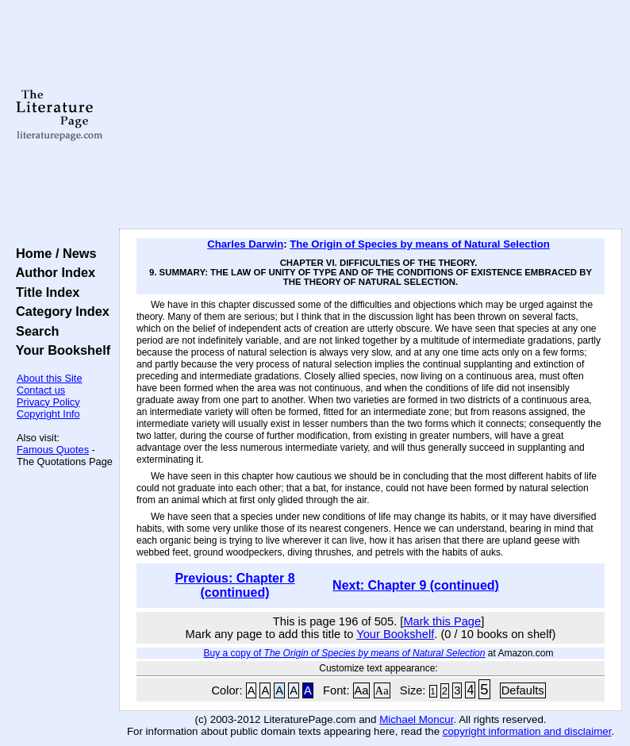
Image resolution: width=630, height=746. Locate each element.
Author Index (52, 272)
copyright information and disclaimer (527, 731)
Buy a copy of (345, 653)
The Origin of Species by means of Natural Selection (420, 244)
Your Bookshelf (59, 350)
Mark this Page (442, 621)
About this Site (50, 378)
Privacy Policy (48, 402)
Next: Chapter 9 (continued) (415, 585)
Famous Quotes (53, 450)
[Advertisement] (371, 115)
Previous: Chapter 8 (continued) (234, 585)
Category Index (59, 311)
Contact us (41, 390)
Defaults (522, 690)
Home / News (53, 253)
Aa (362, 690)
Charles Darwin (245, 244)
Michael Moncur (416, 719)
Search (34, 331)
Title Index (44, 292)
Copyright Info (48, 414)
